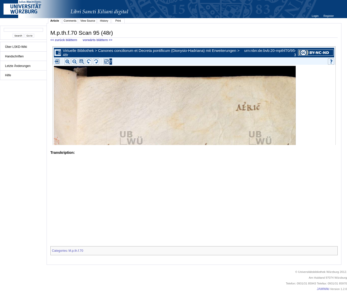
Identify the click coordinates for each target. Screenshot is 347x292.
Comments (70, 20)
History (104, 20)
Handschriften (14, 56)
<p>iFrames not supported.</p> (194, 94)
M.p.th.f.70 (75, 250)
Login (315, 15)
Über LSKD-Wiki (16, 47)
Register (328, 15)
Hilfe (8, 75)
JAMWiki (323, 289)
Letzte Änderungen (17, 66)
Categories (59, 250)
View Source (87, 20)
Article (54, 20)
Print (118, 20)
